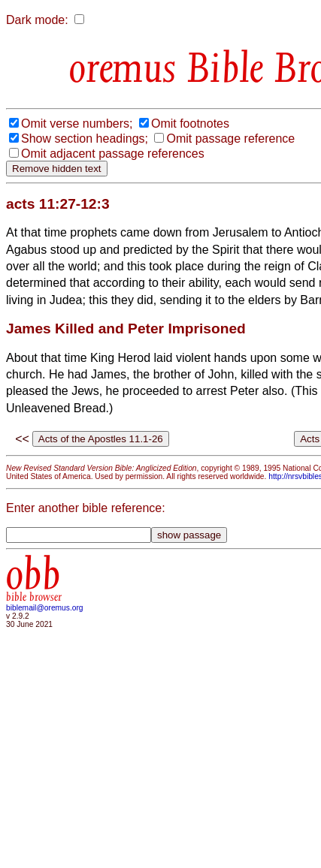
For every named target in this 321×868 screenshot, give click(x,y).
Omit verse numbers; (76, 123)
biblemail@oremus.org (44, 608)
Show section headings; (84, 138)
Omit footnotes (190, 123)
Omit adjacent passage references (112, 153)
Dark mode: (37, 20)
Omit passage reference (230, 138)
